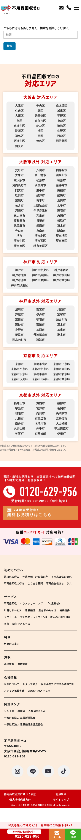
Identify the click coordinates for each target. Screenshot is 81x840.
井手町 (40, 428)
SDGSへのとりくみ (17, 704)
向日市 (40, 413)
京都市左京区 (19, 369)
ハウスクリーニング (35, 610)
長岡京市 (61, 413)
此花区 (40, 125)
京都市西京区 (61, 379)
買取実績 (25, 670)
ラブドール (26, 623)
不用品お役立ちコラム (19, 590)
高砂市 (19, 324)
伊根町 (61, 433)
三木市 (61, 324)
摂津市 (40, 195)
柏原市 (61, 180)
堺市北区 (40, 235)
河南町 (19, 210)
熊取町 (61, 220)
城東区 (61, 110)
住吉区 (19, 110)
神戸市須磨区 (19, 285)
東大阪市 (19, 180)
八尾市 (40, 170)
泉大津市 (19, 215)
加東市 (61, 329)
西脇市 (40, 324)
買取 (34, 630)
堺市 (19, 235)
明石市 (40, 319)
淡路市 (40, 339)
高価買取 (10, 670)
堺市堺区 (61, 235)
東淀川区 (19, 125)
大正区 (19, 115)
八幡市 (19, 418)
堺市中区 (19, 240)
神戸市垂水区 (61, 280)
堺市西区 (40, 240)
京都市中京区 (40, 369)
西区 (40, 136)
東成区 (61, 120)
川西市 (61, 309)
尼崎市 (19, 309)
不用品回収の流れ (16, 583)
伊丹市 (40, 314)
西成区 (61, 136)
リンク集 (10, 724)
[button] (76, 8)
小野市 (19, 329)
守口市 (19, 230)
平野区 (61, 115)
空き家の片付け (53, 617)
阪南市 (61, 230)
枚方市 (19, 205)
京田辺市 (40, 418)
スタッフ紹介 (34, 690)
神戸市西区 (61, 270)
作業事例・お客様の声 (40, 576)
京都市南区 (40, 374)
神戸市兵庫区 (40, 275)
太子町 (61, 205)
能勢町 (61, 195)
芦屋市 (19, 314)
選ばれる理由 (13, 576)
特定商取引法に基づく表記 (20, 807)
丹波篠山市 (40, 334)
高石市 (61, 210)
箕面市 (40, 225)
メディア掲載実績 (58, 697)
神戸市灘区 (19, 280)
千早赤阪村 (40, 210)
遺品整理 (34, 617)
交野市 (19, 170)
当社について (13, 690)
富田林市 (40, 175)
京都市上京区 (61, 364)
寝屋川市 (61, 175)
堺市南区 (19, 246)
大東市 (19, 175)
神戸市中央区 (40, 270)
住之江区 (61, 105)
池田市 (61, 200)
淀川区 (19, 130)
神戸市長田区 (61, 275)
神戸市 (19, 270)
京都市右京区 (61, 374)
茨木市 (61, 225)
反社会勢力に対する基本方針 (23, 697)
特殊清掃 (10, 623)
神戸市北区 (19, 275)
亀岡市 (61, 408)
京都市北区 (40, 364)
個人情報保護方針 (20, 813)
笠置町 (19, 433)
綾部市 (61, 403)
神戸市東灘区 (40, 280)
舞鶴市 (40, 403)
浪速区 (61, 125)
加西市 (40, 329)
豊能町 (19, 200)
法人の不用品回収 (16, 630)
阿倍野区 (61, 141)
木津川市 (40, 423)
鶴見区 (19, 146)
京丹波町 (40, 433)
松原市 (40, 180)
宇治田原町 (61, 428)
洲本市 (61, 334)
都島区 (40, 141)
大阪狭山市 (40, 205)
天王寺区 (40, 115)
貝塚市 (40, 220)
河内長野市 (19, 185)
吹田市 (19, 195)
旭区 (19, 120)
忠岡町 (61, 215)
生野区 (61, 130)
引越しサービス (14, 617)
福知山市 (19, 403)
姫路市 (19, 334)
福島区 (19, 136)
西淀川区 (19, 141)
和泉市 (40, 215)
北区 (40, 110)
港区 (40, 130)
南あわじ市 (19, 339)
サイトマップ (61, 813)
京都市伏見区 (19, 379)
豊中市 (40, 190)
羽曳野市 (40, 185)
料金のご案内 (13, 650)
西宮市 (40, 309)
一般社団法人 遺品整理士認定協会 (27, 737)
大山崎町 (61, 423)
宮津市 (40, 408)
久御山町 (19, 428)
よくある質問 (67, 583)
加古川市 (61, 319)
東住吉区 (40, 120)
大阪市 (19, 105)
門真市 (19, 190)
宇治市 (19, 408)
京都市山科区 (40, 379)
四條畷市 (61, 170)
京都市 (19, 364)
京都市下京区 (19, 374)
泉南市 (40, 230)
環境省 (23, 724)
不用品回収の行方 (43, 583)
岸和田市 (19, 220)
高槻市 (61, 190)
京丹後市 (61, 418)
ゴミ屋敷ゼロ (61, 610)
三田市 (19, 319)
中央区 (40, 105)
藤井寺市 (61, 185)
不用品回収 (11, 610)
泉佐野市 (19, 225)
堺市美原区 (40, 246)
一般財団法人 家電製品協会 (22, 731)
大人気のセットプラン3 (53, 623)
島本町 (40, 200)
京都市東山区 (61, 369)
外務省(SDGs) (41, 724)
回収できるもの (50, 630)
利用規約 (61, 807)
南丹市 (19, 423)
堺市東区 (61, 240)
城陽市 (19, 413)
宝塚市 (61, 314)
